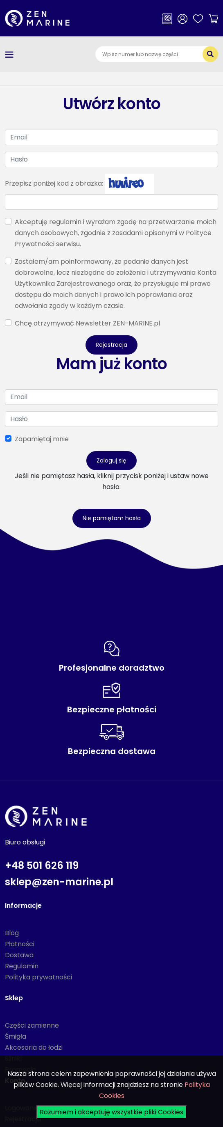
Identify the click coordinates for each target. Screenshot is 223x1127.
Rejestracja (111, 345)
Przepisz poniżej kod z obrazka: (54, 183)
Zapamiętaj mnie (42, 439)
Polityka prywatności (38, 977)
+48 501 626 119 (42, 865)
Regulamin (21, 966)
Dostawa (19, 955)
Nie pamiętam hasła (112, 518)
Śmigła (15, 1036)
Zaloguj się (111, 460)
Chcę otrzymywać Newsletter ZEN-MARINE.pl (87, 323)
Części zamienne (32, 1025)
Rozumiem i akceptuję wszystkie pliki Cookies (111, 1112)
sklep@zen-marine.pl (59, 882)
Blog (12, 933)
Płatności (19, 944)
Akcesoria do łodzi (34, 1047)
